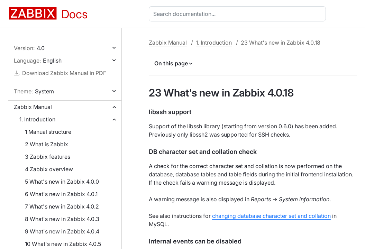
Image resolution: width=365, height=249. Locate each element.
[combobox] (239, 13)
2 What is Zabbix (46, 144)
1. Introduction (37, 119)
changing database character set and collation (271, 215)
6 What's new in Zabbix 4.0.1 (61, 194)
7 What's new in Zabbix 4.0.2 (62, 206)
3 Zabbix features (47, 156)
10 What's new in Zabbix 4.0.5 (63, 243)
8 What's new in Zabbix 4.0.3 (62, 218)
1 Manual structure (48, 131)
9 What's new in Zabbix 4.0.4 (62, 231)
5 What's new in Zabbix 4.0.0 (62, 181)
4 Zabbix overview (49, 169)
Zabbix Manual (33, 106)
